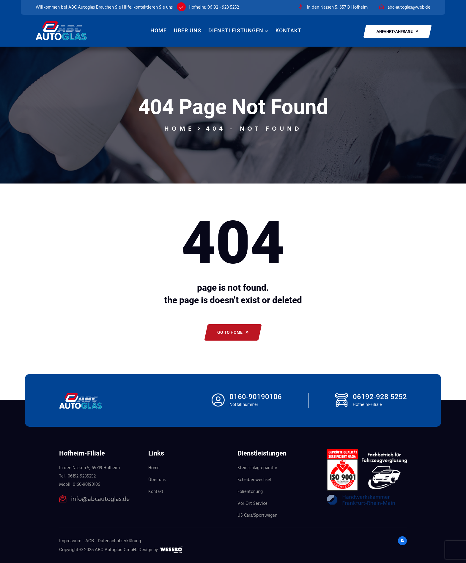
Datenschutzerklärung (119, 540)
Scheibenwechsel (254, 479)
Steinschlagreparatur (257, 468)
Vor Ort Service (252, 503)
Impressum (70, 540)
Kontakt (288, 30)
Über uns (187, 30)
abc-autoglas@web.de (409, 7)
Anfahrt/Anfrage (397, 31)
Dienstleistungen (235, 30)
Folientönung (250, 491)
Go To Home (233, 332)
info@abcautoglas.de (100, 499)
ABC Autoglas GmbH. (116, 549)
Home (158, 30)
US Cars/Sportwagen (257, 515)
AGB (89, 540)
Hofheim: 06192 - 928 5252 (214, 7)
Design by (148, 549)
